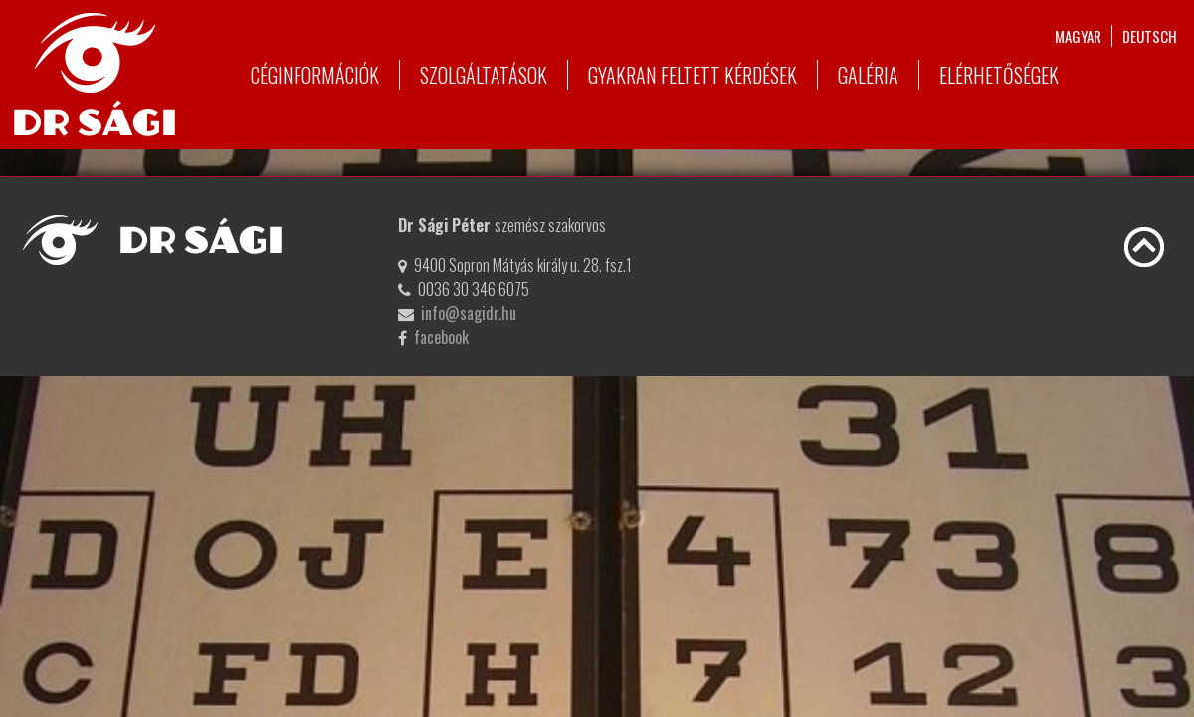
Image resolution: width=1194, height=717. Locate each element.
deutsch (1149, 36)
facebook (441, 337)
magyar (1078, 36)
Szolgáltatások (483, 75)
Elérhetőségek (999, 75)
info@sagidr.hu (468, 313)
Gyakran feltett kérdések (692, 75)
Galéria (868, 75)
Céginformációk (315, 75)
